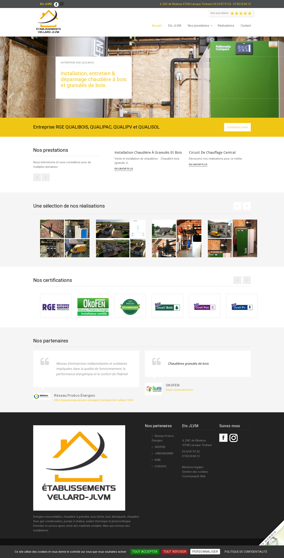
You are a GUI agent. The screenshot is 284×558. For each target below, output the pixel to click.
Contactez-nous (237, 127)
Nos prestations (198, 25)
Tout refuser (174, 551)
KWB (158, 458)
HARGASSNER (164, 452)
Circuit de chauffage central (212, 152)
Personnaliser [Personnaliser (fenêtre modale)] (205, 551)
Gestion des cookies (195, 470)
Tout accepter (144, 551)
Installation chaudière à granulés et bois (148, 152)
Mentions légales (192, 466)
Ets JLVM (174, 25)
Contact (246, 25)
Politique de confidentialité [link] (246, 551)
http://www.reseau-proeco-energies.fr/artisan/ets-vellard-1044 (93, 399)
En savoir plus (124, 168)
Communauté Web (194, 475)
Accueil (157, 25)
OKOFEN (160, 445)
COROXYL (161, 465)
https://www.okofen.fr (179, 388)
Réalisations (226, 25)
